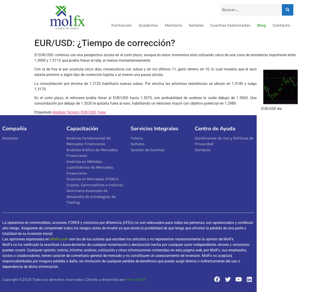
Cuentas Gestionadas (230, 25)
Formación (121, 25)
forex (101, 112)
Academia (148, 25)
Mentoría (173, 25)
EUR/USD (88, 112)
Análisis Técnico (66, 112)
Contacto (281, 25)
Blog (261, 25)
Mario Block (136, 279)
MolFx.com (59, 239)
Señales (196, 25)
